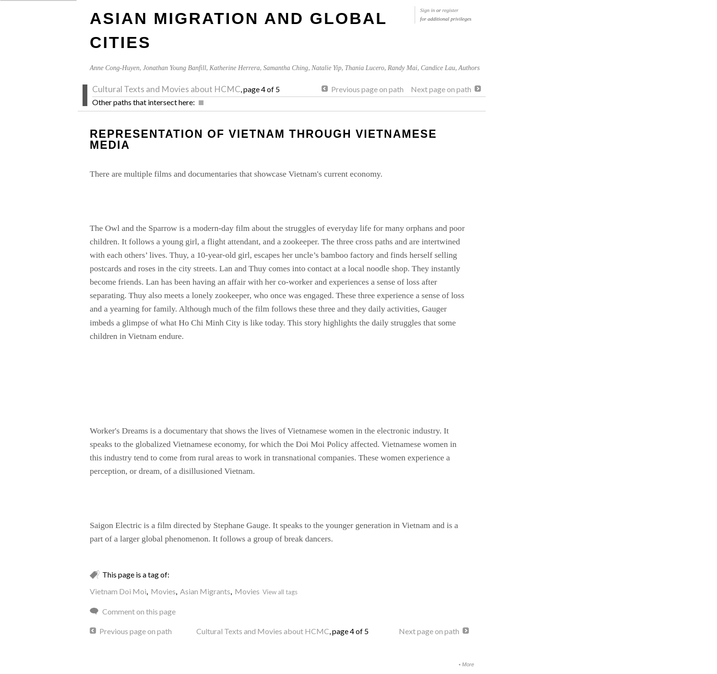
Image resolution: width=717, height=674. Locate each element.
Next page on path (441, 89)
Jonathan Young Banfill (174, 68)
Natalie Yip (326, 68)
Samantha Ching (285, 68)
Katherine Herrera (235, 68)
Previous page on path (367, 89)
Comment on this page (139, 611)
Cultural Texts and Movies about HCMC (166, 89)
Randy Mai (403, 68)
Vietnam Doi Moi (118, 591)
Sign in (427, 10)
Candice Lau (438, 68)
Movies (163, 591)
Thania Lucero (364, 68)
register (450, 10)
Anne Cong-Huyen (115, 68)
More (468, 664)
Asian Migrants (205, 591)
